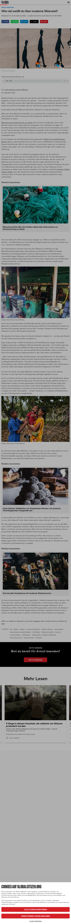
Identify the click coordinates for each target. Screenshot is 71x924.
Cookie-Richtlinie (35, 921)
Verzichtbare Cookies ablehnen (35, 916)
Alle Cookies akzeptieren (35, 909)
